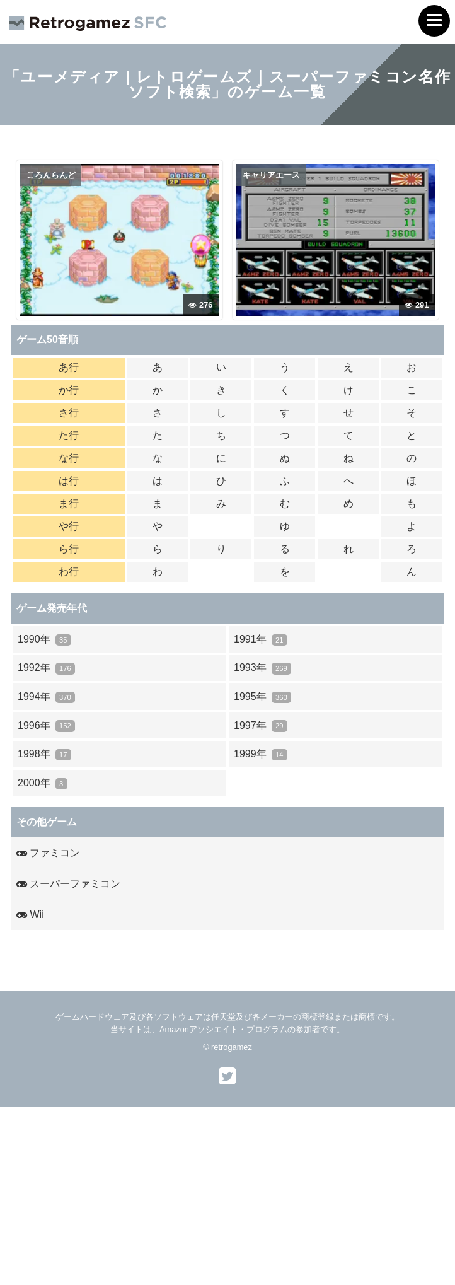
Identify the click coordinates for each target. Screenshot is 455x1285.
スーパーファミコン (68, 883)
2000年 (42, 783)
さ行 (69, 412)
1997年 (260, 726)
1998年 (44, 754)
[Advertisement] (227, 1195)
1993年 (262, 668)
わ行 (69, 571)
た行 (69, 435)
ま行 (69, 503)
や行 (69, 526)
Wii (30, 914)
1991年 (260, 640)
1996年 (46, 726)
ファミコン (48, 852)
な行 (69, 458)
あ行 (69, 367)
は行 (69, 480)
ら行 (69, 549)
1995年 (262, 697)
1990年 (44, 640)
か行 (69, 390)
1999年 (260, 754)
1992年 (46, 668)
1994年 (46, 697)
